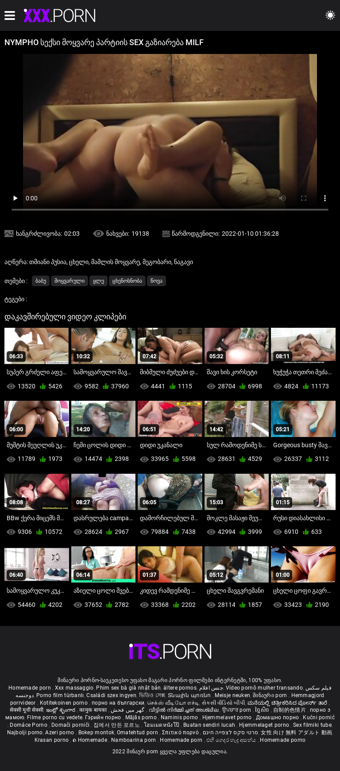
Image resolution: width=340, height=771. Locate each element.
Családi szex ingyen (111, 695)
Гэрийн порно (104, 717)
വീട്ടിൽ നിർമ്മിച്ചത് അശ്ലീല (184, 710)
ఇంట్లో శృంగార (61, 710)
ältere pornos (180, 688)
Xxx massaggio (74, 688)
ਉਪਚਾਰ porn (237, 710)
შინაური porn (271, 695)
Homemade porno (282, 740)
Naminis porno (180, 717)
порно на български (118, 703)
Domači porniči (71, 725)
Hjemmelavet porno (227, 717)
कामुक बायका (93, 710)
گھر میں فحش (128, 710)
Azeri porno (60, 732)
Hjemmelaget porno (264, 725)
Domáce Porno (29, 725)
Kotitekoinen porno (64, 703)
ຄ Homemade (90, 740)
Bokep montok (96, 732)
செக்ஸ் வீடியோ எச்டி (173, 703)
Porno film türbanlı (60, 695)
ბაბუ (40, 281)
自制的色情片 (290, 710)
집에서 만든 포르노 (117, 725)
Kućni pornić (319, 717)
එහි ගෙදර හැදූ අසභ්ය (232, 740)
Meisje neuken (232, 695)
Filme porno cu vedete (54, 717)
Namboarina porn (134, 740)
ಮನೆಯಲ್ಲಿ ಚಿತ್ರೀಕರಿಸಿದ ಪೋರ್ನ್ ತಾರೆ (288, 703)
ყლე (98, 281)
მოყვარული (69, 281)
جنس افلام (211, 688)
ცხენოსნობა (127, 281)
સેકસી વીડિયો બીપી (223, 703)
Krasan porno (52, 740)
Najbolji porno (25, 732)
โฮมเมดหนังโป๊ (162, 725)
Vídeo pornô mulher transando (264, 688)
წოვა (156, 281)
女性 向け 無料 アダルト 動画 (296, 732)
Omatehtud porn (138, 732)
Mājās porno (141, 717)
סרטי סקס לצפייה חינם (231, 732)
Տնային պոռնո (190, 695)
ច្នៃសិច (262, 710)
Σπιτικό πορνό (181, 732)
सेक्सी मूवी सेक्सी (26, 710)
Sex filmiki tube (312, 725)
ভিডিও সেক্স (152, 695)
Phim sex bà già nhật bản (128, 688)
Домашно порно (278, 717)
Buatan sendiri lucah (209, 725)
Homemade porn (30, 688)
